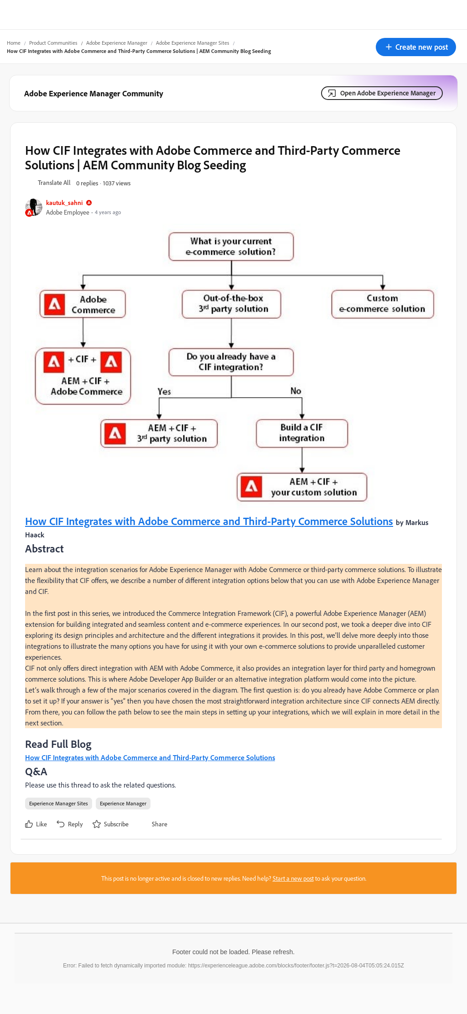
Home (14, 42)
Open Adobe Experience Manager (388, 93)
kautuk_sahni (64, 202)
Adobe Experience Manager (116, 42)
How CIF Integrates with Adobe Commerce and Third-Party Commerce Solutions (209, 521)
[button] (416, 47)
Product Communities (53, 42)
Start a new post (293, 878)
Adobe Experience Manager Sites (192, 42)
